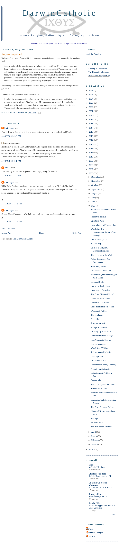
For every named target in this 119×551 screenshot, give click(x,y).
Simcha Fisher (95, 503)
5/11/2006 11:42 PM (11, 204)
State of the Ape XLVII (98, 496)
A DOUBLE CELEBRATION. (101, 487)
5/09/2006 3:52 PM (11, 136)
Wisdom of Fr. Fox (99, 311)
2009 (91, 161)
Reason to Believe (98, 217)
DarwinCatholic (60, 12)
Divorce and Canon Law (101, 270)
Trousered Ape (95, 494)
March (94, 436)
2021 (91, 111)
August (94, 193)
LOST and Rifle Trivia (100, 298)
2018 (91, 123)
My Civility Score (98, 266)
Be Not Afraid (97, 422)
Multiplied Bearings (96, 467)
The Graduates (97, 315)
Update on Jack (97, 221)
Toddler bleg (96, 243)
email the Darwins (93, 54)
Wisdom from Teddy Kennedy (103, 365)
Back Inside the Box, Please (102, 307)
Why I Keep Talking (99, 348)
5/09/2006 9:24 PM (11, 161)
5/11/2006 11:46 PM (11, 222)
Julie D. (7, 167)
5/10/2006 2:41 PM (11, 175)
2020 (91, 115)
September (96, 189)
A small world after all (100, 369)
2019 (91, 119)
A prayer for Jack (98, 323)
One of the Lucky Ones (100, 286)
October (95, 185)
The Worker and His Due (101, 427)
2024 (91, 99)
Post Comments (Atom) (23, 239)
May (93, 206)
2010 (91, 157)
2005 (91, 449)
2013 (91, 144)
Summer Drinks (97, 282)
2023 (91, 103)
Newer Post (6, 233)
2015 (91, 136)
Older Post (76, 233)
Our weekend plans (99, 239)
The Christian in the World (102, 255)
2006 (91, 173)
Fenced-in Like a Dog (100, 303)
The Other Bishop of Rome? (102, 294)
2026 (91, 90)
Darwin (89, 529)
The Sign (94, 418)
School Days (96, 319)
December (95, 177)
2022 (91, 107)
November (96, 181)
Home (41, 233)
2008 (91, 165)
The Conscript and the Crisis (103, 384)
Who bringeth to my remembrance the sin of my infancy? (103, 232)
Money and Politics (99, 388)
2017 (91, 128)
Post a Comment (8, 228)
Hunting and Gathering (100, 290)
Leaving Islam (97, 356)
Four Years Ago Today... (101, 340)
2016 (91, 132)
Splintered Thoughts (94, 532)
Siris (91, 465)
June (93, 202)
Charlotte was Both (97, 474)
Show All (115, 514)
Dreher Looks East (98, 360)
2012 (91, 148)
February (95, 440)
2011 (91, 152)
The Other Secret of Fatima (102, 407)
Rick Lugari (9, 128)
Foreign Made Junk (99, 327)
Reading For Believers (97, 68)
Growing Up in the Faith (101, 331)
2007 (91, 169)
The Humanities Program (98, 72)
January (94, 444)
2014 (91, 140)
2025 (91, 94)
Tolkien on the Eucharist (101, 352)
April (93, 432)
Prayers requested (98, 344)
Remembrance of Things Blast (103, 225)
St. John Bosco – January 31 (100, 476)
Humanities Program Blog (99, 75)
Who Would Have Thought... (103, 336)
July (93, 197)
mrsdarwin (90, 536)
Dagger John (96, 380)
